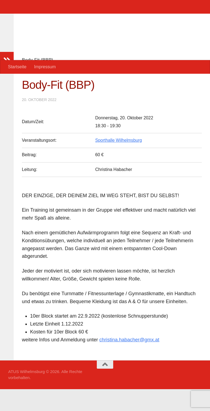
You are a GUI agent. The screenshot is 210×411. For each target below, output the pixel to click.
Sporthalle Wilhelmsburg (118, 162)
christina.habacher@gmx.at (129, 361)
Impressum (45, 66)
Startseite (17, 66)
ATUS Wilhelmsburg (61, 19)
